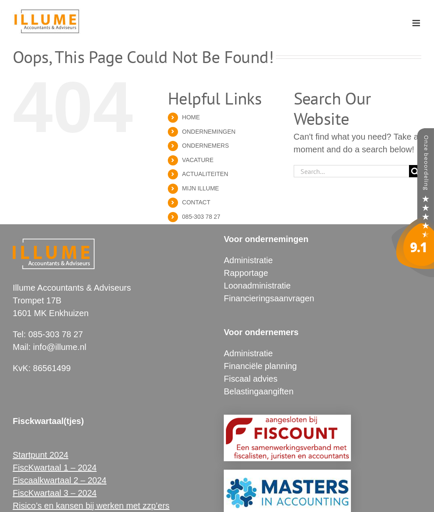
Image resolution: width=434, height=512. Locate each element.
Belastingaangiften (259, 391)
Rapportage (246, 273)
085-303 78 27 (201, 216)
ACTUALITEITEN (205, 174)
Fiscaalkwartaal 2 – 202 (57, 480)
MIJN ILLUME (200, 188)
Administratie (248, 260)
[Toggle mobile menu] (416, 23)
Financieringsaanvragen (269, 298)
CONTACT (196, 202)
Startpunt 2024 (40, 455)
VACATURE (198, 160)
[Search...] (351, 171)
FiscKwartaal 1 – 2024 (55, 467)
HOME (191, 117)
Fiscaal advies (251, 378)
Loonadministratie (257, 285)
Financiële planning (260, 366)
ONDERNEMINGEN (209, 131)
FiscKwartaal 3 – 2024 (55, 493)
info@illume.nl (59, 347)
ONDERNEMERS (205, 145)
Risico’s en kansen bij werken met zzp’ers (91, 505)
